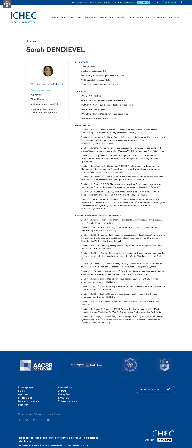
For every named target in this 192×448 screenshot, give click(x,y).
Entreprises (159, 17)
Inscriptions (58, 17)
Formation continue (139, 17)
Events (93, 2)
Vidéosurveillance (67, 401)
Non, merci (165, 440)
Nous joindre (76, 2)
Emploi (21, 391)
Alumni (121, 17)
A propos (23, 394)
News (86, 2)
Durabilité (118, 2)
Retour (31, 41)
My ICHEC (142, 2)
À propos (174, 17)
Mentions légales (25, 414)
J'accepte (150, 440)
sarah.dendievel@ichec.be (47, 84)
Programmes (75, 17)
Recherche (90, 17)
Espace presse (25, 387)
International (107, 17)
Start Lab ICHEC (105, 2)
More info (85, 445)
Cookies (57, 414)
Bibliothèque (129, 2)
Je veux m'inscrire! (155, 389)
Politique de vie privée (43, 414)
